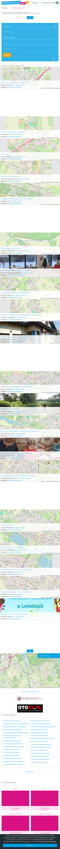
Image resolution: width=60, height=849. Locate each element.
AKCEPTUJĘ (30, 845)
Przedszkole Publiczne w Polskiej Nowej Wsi (18, 475)
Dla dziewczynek (15, 804)
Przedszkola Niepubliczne (16, 342)
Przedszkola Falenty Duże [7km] (41, 738)
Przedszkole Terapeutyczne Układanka (15, 270)
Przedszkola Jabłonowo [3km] (12, 720)
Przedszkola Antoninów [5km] (40, 711)
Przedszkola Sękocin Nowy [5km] (13, 752)
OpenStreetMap (50, 88)
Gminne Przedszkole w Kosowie (13, 132)
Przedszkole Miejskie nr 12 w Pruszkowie (16, 569)
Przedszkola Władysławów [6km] (41, 735)
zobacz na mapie (20, 85)
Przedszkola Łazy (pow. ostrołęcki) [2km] (16, 714)
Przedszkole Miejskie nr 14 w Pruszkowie (16, 592)
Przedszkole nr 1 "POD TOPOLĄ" (13, 547)
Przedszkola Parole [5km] (39, 720)
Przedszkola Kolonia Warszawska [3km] (15, 723)
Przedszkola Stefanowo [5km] (12, 749)
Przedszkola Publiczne (15, 87)
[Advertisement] (30, 102)
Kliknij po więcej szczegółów (48, 841)
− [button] (3, 658)
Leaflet (42, 88)
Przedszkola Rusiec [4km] (11, 740)
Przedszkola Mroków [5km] (39, 723)
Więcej (30, 831)
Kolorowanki (10, 772)
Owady (15, 779)
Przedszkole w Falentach (10, 409)
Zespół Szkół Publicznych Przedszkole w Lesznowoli (21, 315)
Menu (57, 3)
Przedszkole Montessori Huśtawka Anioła (16, 453)
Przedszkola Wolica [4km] (11, 746)
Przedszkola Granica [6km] (39, 732)
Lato (44, 779)
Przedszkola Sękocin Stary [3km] (13, 737)
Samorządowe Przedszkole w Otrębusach (16, 386)
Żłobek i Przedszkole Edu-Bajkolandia (15, 337)
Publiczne (4, 154)
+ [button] (2, 656)
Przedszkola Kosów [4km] (11, 743)
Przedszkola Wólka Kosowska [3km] (14, 717)
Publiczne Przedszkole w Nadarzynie (15, 82)
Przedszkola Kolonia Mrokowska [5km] (43, 717)
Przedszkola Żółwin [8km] (39, 741)
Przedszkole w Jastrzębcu (10, 248)
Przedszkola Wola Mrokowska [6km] (42, 729)
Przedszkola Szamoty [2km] (12, 711)
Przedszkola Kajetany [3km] (12, 731)
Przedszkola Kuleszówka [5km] (40, 714)
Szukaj (7, 55)
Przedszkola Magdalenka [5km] (13, 755)
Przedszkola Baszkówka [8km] (40, 750)
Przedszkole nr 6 (7, 525)
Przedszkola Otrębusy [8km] (40, 747)
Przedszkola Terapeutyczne (16, 275)
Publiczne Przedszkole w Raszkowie (14, 614)
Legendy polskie (44, 804)
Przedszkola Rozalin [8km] (39, 753)
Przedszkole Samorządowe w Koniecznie (16, 198)
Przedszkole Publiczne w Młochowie (15, 292)
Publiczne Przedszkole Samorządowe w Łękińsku (19, 431)
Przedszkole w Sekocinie (10, 176)
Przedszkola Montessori (15, 458)
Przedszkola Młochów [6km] (40, 726)
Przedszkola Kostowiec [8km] (40, 744)
